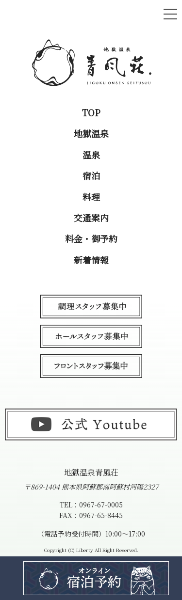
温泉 (91, 154)
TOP (91, 112)
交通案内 (91, 217)
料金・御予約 (91, 238)
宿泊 (91, 175)
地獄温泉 (91, 133)
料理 (91, 197)
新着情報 (91, 260)
